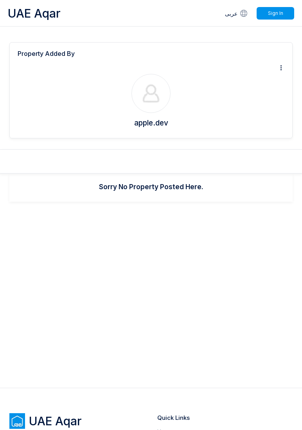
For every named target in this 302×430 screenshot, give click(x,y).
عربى (237, 13)
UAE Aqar (34, 13)
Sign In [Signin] (275, 13)
